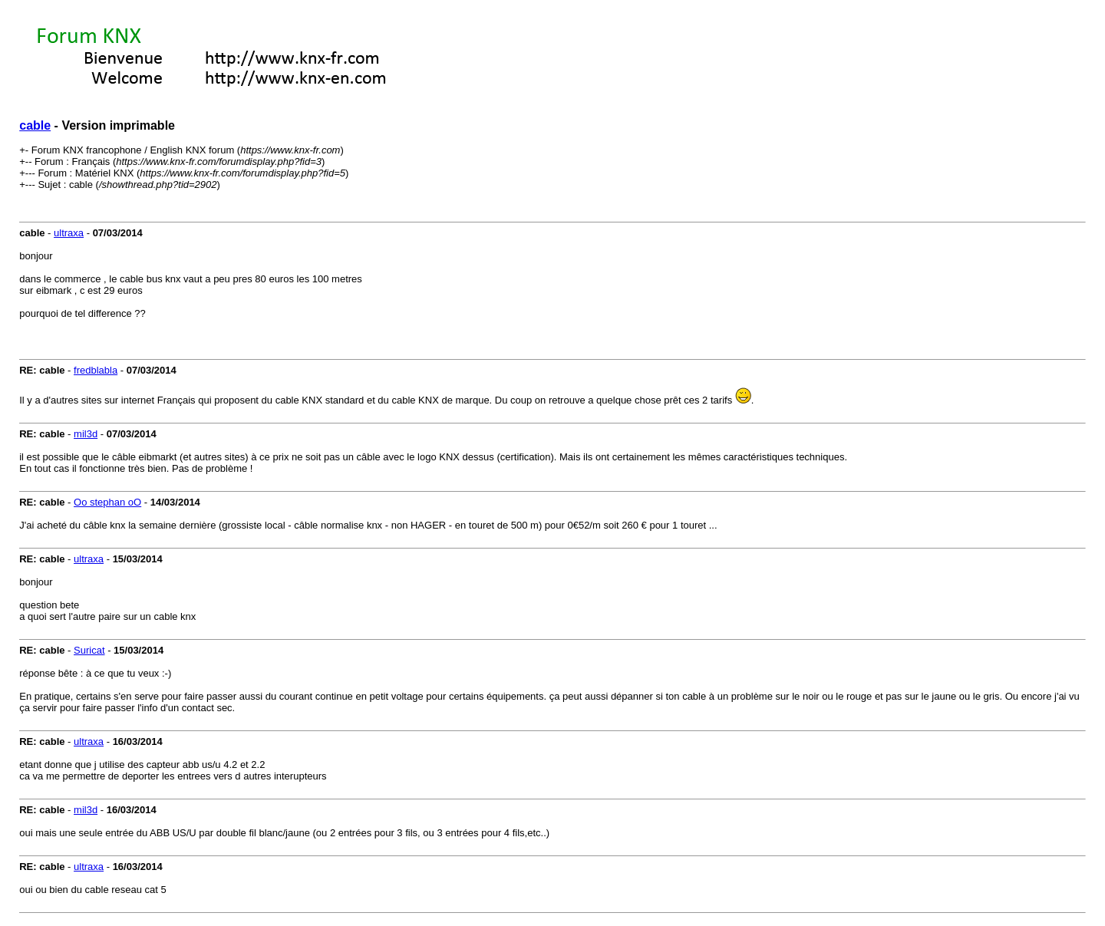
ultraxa (69, 233)
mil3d (85, 434)
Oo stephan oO (107, 502)
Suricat (89, 650)
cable (35, 125)
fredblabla (95, 370)
